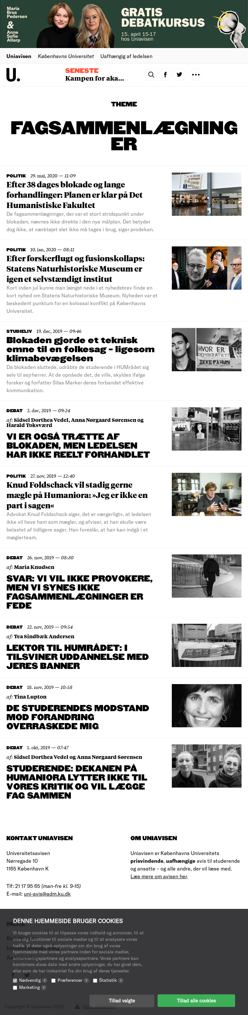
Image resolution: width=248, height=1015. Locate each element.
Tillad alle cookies (196, 1000)
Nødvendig (33, 979)
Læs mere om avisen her (158, 876)
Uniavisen (18, 56)
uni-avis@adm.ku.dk (47, 894)
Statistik (111, 979)
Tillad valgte (122, 1000)
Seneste (81, 71)
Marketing (32, 987)
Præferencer (73, 979)
